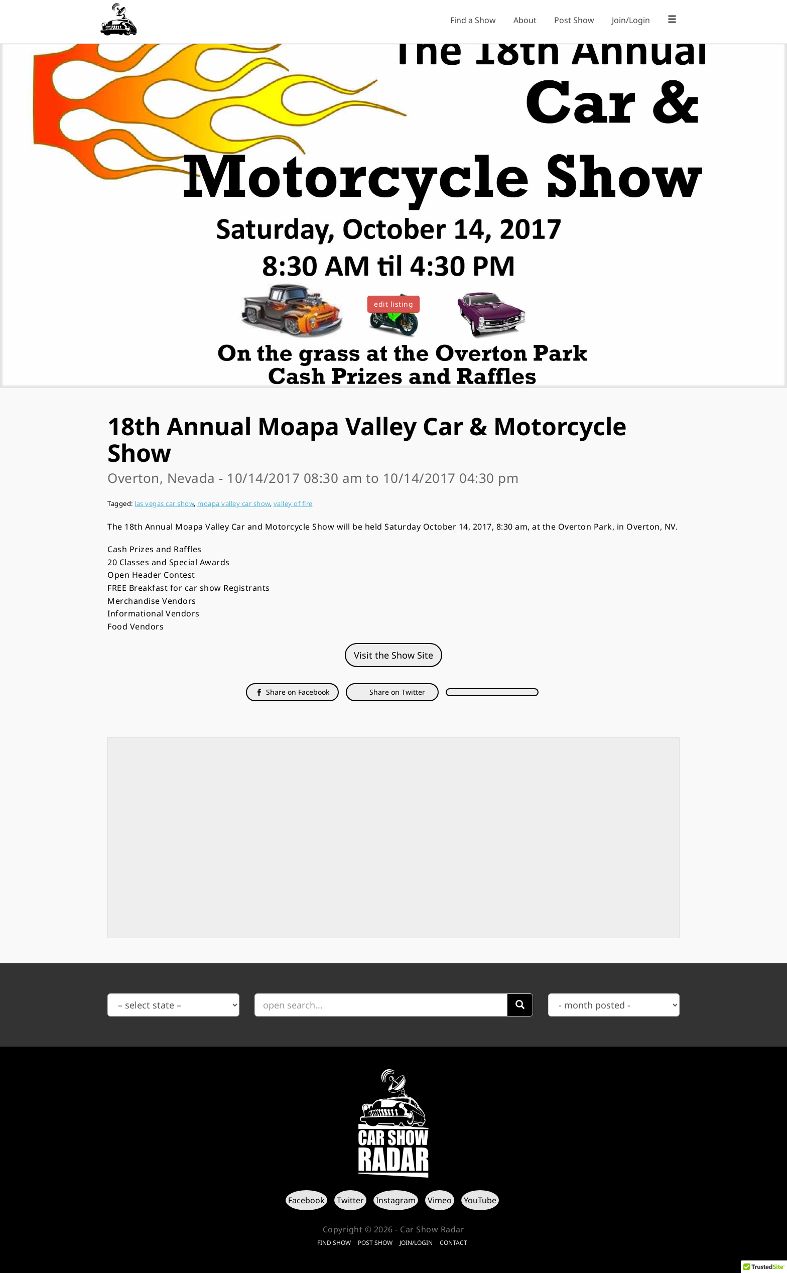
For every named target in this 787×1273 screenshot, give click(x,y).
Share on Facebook (292, 692)
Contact (453, 1242)
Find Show (334, 1242)
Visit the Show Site (393, 655)
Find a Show (473, 20)
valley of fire (293, 503)
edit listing (393, 304)
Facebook (306, 1200)
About (525, 20)
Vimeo (440, 1200)
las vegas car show (164, 503)
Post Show (574, 20)
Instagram (396, 1200)
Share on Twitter (396, 692)
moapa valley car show (233, 503)
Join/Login (631, 20)
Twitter (350, 1200)
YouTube (480, 1200)
